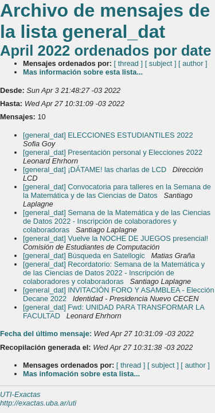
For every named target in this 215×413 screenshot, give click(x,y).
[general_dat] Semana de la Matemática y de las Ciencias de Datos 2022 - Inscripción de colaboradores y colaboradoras (116, 221)
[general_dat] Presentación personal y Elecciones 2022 (114, 152)
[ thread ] (128, 63)
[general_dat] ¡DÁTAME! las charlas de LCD (96, 169)
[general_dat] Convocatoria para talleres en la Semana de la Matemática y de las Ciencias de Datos (117, 191)
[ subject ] (161, 63)
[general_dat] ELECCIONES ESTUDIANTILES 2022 (109, 135)
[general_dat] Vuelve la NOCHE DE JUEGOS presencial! (116, 238)
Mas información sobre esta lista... (83, 72)
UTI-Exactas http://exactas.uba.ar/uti (38, 398)
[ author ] (193, 63)
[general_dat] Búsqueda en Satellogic (85, 255)
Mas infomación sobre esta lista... (81, 373)
